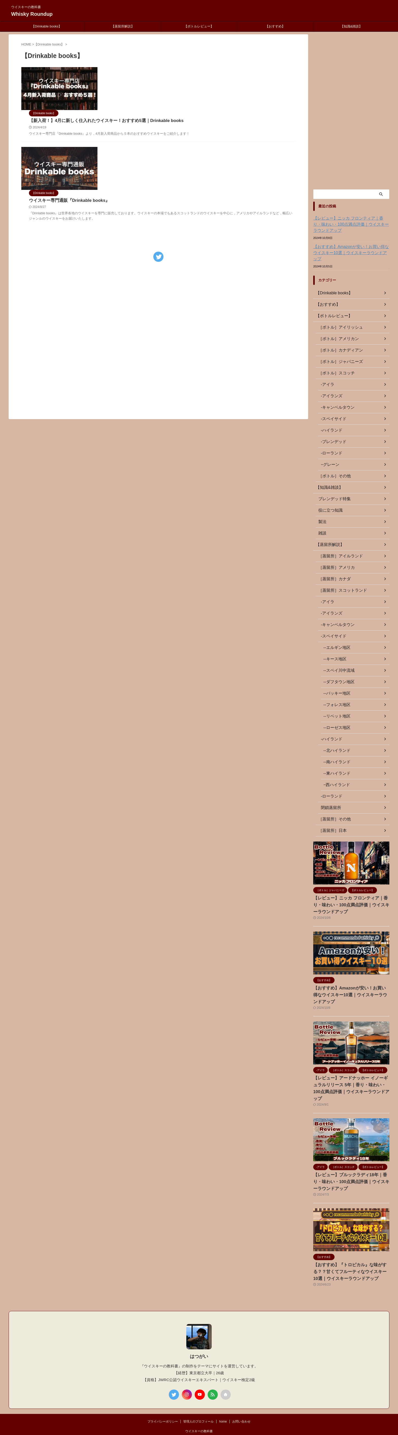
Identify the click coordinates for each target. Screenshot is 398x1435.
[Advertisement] (158, 279)
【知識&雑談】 (351, 26)
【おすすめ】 (275, 26)
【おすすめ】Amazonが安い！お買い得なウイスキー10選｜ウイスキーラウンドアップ (350, 250)
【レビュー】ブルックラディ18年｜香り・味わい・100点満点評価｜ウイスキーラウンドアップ (350, 1162)
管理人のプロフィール (198, 1401)
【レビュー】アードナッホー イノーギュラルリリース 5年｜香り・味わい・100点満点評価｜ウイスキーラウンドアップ (351, 1072)
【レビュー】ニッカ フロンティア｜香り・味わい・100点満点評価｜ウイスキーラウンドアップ (351, 224)
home (223, 1401)
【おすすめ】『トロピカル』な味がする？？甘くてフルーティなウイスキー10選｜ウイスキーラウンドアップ (350, 1252)
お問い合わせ (241, 1401)
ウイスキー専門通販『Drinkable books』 (139, 131)
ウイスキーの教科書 (199, 1411)
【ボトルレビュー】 (199, 26)
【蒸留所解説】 (122, 26)
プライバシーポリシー (162, 1401)
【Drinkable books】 (46, 26)
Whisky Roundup (32, 14)
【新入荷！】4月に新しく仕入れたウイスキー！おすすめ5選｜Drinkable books (174, 78)
